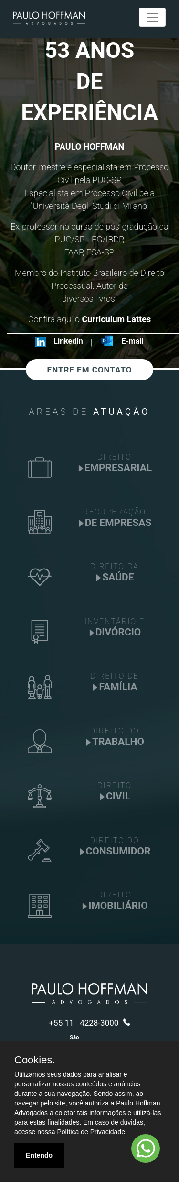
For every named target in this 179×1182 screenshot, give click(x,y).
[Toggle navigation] (152, 17)
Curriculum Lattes (115, 319)
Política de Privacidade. (92, 1132)
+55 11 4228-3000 (89, 1023)
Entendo (39, 1155)
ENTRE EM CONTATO (89, 369)
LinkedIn (68, 341)
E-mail (133, 341)
